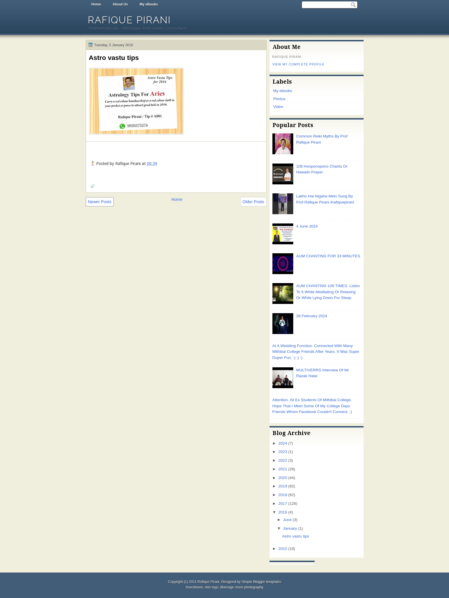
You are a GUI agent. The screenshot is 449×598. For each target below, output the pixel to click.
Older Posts (253, 201)
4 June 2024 (307, 226)
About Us (120, 4)
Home (96, 4)
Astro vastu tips (114, 57)
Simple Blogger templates (261, 582)
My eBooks (149, 4)
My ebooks (282, 91)
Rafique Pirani (129, 20)
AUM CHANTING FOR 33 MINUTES (328, 256)
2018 (282, 495)
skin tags (211, 587)
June (287, 520)
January (290, 528)
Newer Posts (99, 201)
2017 (282, 503)
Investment (194, 587)
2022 (282, 460)
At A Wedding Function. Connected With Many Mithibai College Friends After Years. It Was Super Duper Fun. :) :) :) (316, 352)
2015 (282, 548)
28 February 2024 (311, 316)
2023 (282, 452)
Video (278, 106)
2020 (282, 478)
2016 (282, 512)
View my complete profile (298, 64)
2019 (282, 486)
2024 (282, 443)
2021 (282, 469)
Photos (279, 99)
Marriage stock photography (241, 587)
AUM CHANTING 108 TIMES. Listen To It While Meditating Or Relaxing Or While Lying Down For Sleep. (328, 292)
